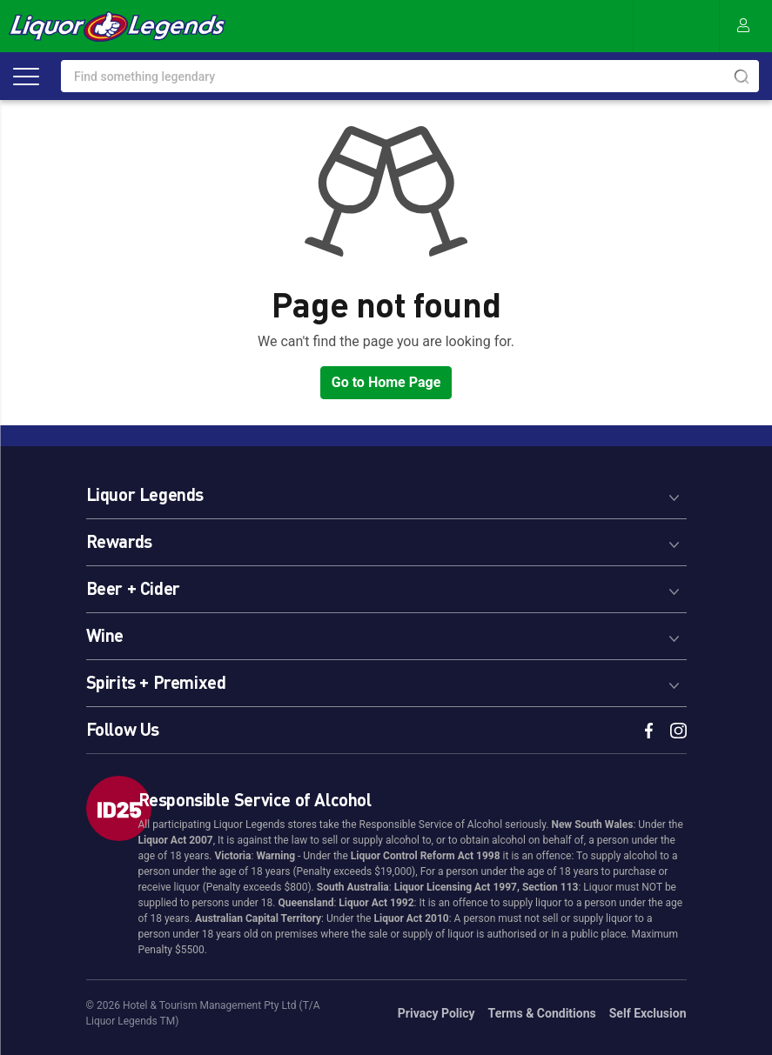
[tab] (386, 491)
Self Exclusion (648, 1013)
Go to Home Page (386, 382)
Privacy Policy (436, 1013)
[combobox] (410, 76)
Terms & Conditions (542, 1013)
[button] (386, 491)
